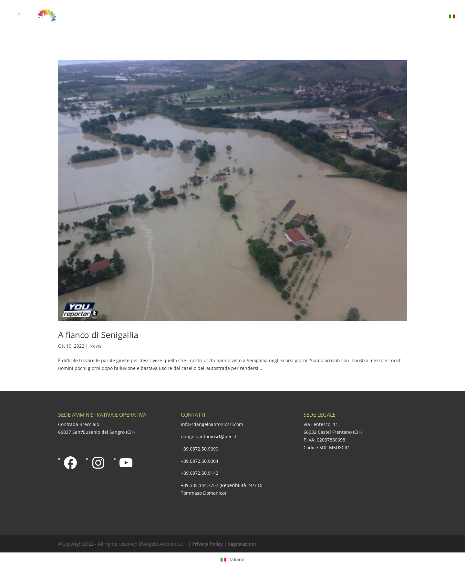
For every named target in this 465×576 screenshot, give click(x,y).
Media (395, 17)
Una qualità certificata (269, 17)
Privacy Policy (207, 544)
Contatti (429, 17)
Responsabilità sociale (344, 17)
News (95, 346)
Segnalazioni (242, 544)
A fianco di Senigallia (98, 335)
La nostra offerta (199, 17)
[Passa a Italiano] (232, 559)
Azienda (151, 17)
